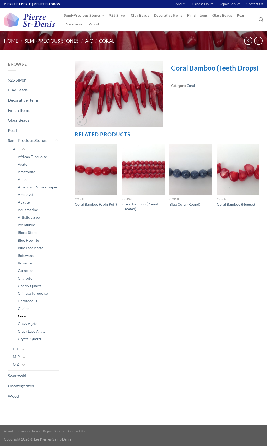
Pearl (241, 15)
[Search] (261, 20)
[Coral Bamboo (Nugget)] (238, 169)
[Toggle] (57, 140)
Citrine (23, 308)
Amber (23, 179)
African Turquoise (32, 156)
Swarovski (75, 24)
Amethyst (25, 194)
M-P (16, 356)
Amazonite (26, 172)
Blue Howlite (28, 240)
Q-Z (16, 364)
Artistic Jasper (29, 217)
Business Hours (201, 4)
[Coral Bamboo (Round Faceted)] (143, 169)
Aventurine (27, 225)
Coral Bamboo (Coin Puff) (96, 204)
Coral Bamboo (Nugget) (236, 204)
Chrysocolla (27, 301)
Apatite (24, 202)
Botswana (26, 255)
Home (11, 41)
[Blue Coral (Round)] (190, 169)
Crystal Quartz (29, 339)
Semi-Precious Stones (84, 15)
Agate (22, 164)
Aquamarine (28, 209)
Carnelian (26, 270)
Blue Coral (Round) (184, 204)
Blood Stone (27, 232)
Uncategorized (21, 385)
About (180, 4)
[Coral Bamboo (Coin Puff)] (96, 169)
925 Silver (117, 15)
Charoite (25, 278)
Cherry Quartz (29, 285)
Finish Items (197, 15)
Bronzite (25, 263)
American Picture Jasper (38, 187)
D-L (16, 349)
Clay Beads (140, 15)
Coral (106, 41)
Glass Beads (222, 15)
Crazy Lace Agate (31, 331)
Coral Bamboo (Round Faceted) (140, 206)
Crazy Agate (27, 323)
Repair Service (230, 4)
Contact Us (254, 4)
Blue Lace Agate (30, 248)
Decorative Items (168, 15)
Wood (94, 24)
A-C (89, 41)
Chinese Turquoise (33, 293)
